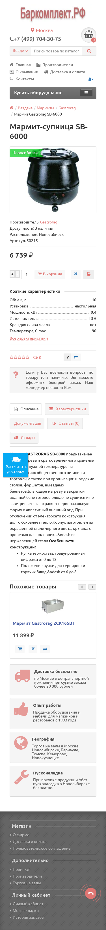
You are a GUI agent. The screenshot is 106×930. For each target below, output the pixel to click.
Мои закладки (24, 910)
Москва (41, 30)
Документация (27, 423)
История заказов (27, 917)
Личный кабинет (26, 904)
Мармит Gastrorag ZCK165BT (44, 623)
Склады (24, 437)
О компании (24, 72)
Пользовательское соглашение (40, 848)
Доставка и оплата (64, 72)
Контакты (22, 79)
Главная (20, 65)
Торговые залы (25, 883)
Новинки (19, 869)
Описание (26, 409)
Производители (54, 65)
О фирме (19, 834)
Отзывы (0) (66, 423)
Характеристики (67, 409)
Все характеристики (29, 338)
